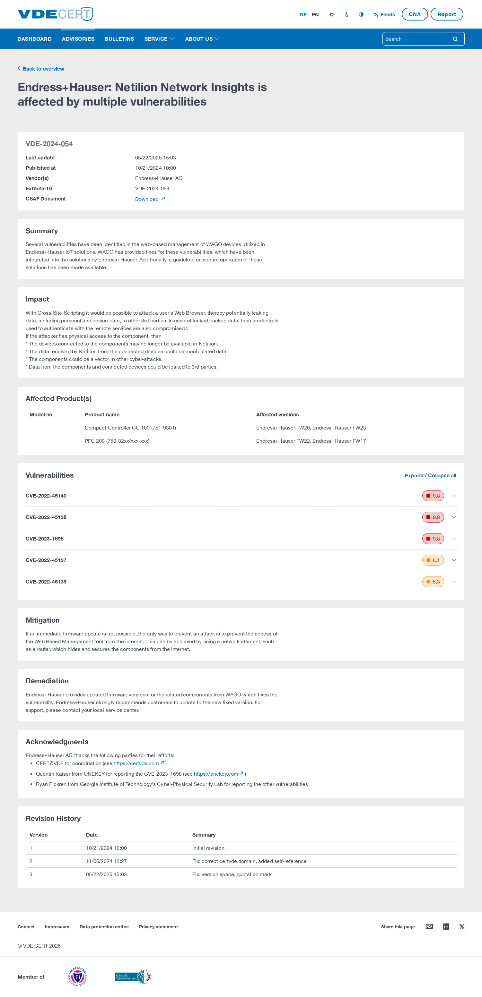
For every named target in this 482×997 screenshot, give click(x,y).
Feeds (387, 14)
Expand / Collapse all (430, 475)
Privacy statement (158, 926)
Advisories (78, 39)
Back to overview (43, 68)
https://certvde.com (136, 763)
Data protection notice (104, 926)
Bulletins (119, 39)
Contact (26, 926)
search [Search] (455, 38)
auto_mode (361, 14)
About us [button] (199, 39)
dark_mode (347, 14)
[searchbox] (414, 39)
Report (447, 14)
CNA (415, 14)
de (303, 14)
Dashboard (35, 39)
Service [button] (156, 39)
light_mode (331, 14)
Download (147, 199)
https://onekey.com (216, 774)
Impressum (57, 926)
